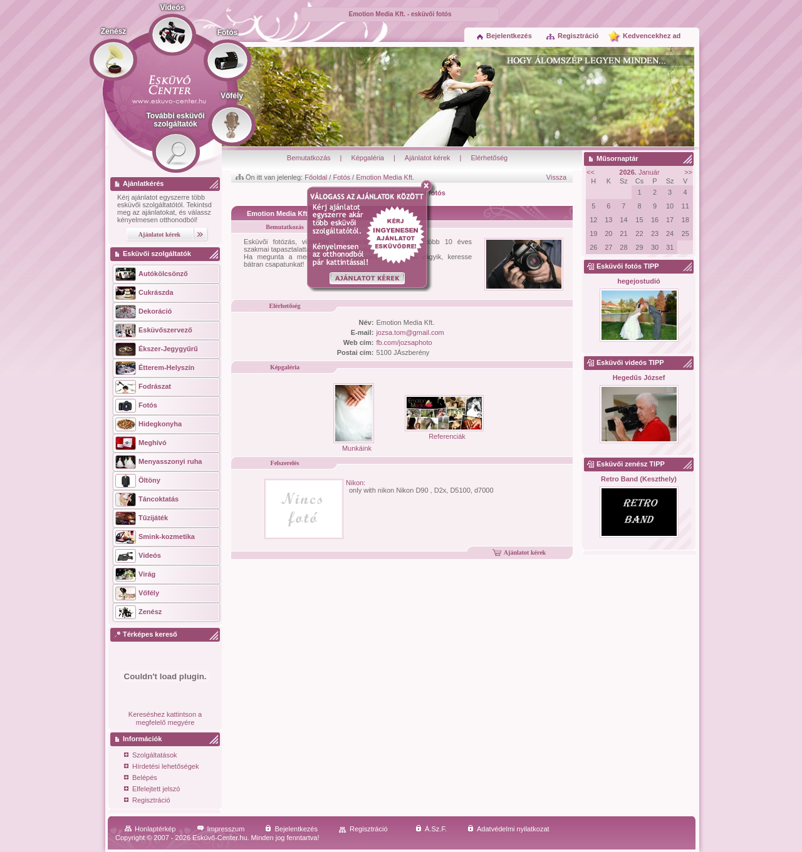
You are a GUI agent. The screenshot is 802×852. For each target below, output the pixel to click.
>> (688, 172)
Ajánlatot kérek (427, 158)
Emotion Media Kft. (385, 177)
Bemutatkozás (309, 158)
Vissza (556, 177)
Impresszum (221, 829)
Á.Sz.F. (431, 829)
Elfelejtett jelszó (152, 789)
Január (639, 172)
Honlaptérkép (150, 829)
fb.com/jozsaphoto (404, 342)
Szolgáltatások (150, 756)
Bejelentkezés (504, 35)
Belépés (140, 778)
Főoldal (316, 177)
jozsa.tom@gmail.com (410, 332)
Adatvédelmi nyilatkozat (508, 829)
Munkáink (353, 444)
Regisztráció (572, 35)
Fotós (341, 177)
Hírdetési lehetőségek (161, 767)
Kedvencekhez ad (651, 35)
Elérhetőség (489, 158)
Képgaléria (367, 158)
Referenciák (444, 432)
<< (590, 172)
